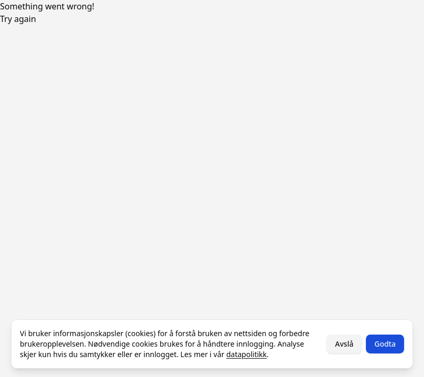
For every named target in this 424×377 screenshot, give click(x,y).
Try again (18, 19)
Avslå (344, 344)
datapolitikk (246, 354)
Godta (385, 344)
